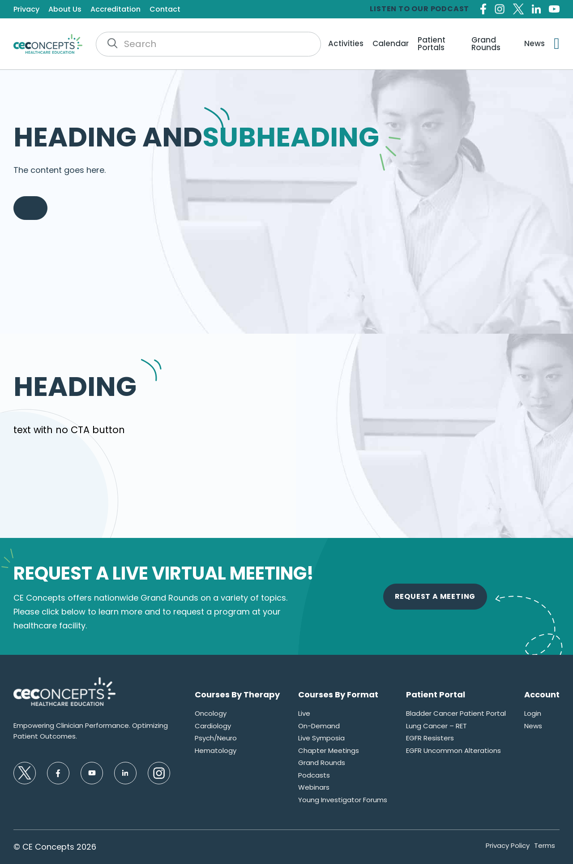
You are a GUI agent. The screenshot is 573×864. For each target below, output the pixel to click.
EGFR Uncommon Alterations (453, 750)
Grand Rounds (485, 44)
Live (304, 713)
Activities (345, 43)
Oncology (211, 713)
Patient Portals (431, 44)
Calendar (390, 43)
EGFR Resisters (430, 738)
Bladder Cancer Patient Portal (456, 713)
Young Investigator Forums (342, 799)
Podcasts (314, 775)
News (534, 43)
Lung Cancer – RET (436, 726)
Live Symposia (321, 738)
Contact (165, 9)
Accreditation (115, 9)
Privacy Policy (508, 845)
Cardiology (213, 726)
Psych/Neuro (216, 738)
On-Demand (319, 726)
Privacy (26, 9)
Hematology (215, 750)
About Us (64, 9)
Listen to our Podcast (419, 9)
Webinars (313, 787)
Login (532, 713)
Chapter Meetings (328, 750)
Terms (544, 845)
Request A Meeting (435, 596)
